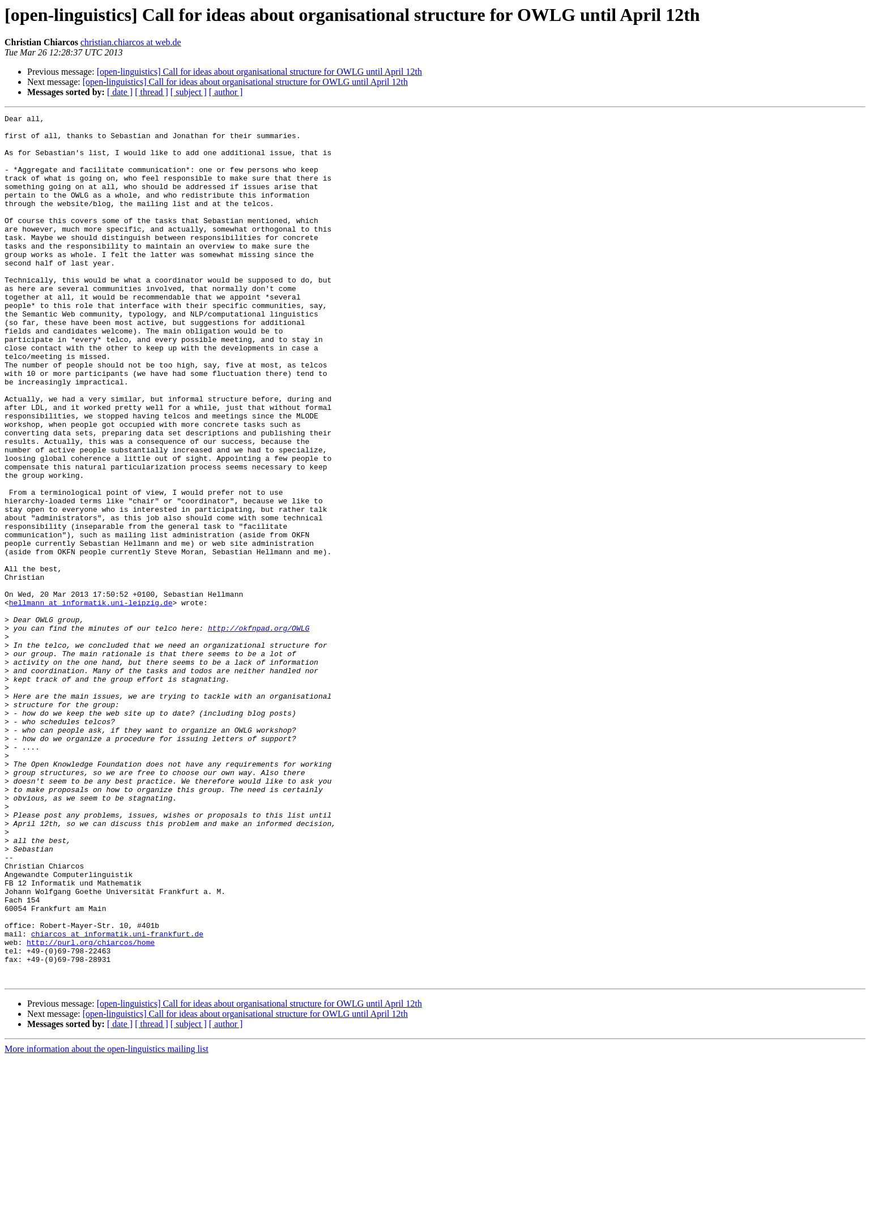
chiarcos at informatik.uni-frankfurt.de (117, 1098)
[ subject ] (188, 92)
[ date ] (120, 92)
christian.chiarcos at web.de (130, 42)
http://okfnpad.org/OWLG (258, 731)
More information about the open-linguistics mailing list (106, 1222)
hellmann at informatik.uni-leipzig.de (91, 701)
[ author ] (226, 92)
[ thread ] (151, 92)
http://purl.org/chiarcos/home (91, 1108)
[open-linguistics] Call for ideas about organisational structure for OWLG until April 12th (259, 71)
